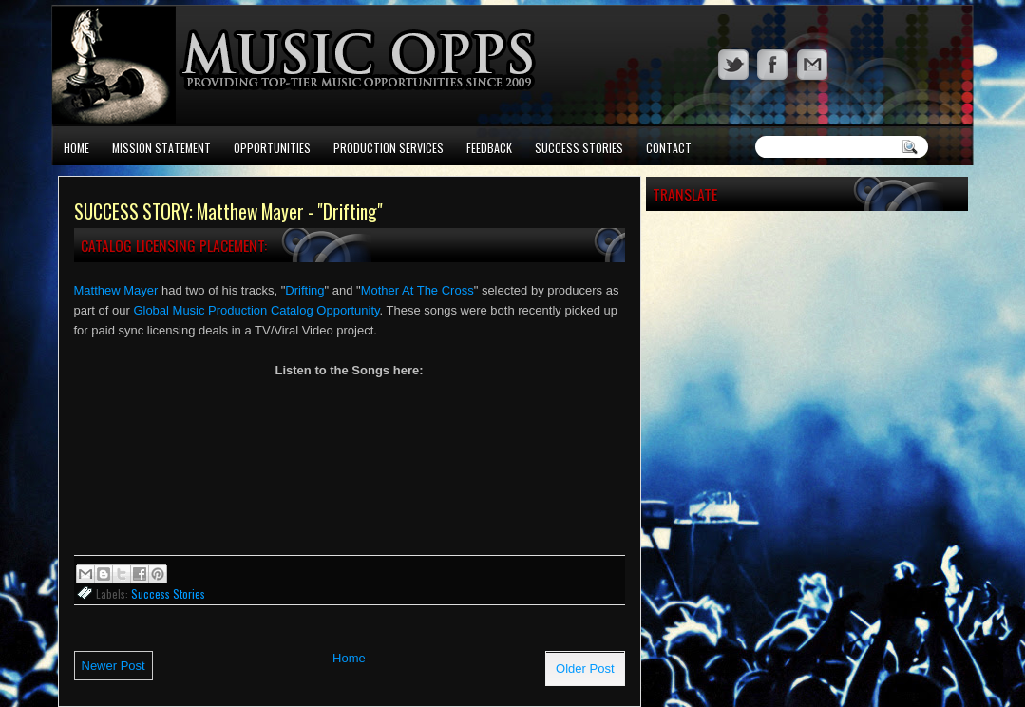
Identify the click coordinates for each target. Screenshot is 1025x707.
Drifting (304, 290)
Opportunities (272, 148)
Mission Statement (161, 148)
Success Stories (579, 148)
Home (76, 148)
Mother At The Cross (417, 290)
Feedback (489, 148)
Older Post (585, 668)
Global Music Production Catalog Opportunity (256, 310)
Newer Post (113, 666)
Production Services (388, 148)
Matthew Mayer (116, 290)
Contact (669, 148)
